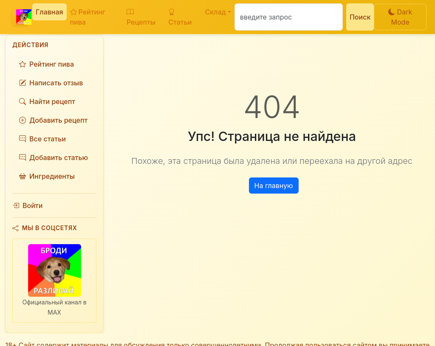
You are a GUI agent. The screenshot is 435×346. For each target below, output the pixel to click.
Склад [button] (215, 12)
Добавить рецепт (53, 120)
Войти (27, 205)
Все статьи (42, 139)
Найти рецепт (47, 101)
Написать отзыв (51, 83)
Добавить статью (53, 157)
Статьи (180, 17)
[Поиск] (288, 17)
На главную (273, 185)
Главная (49, 12)
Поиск (360, 17)
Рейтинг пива (87, 17)
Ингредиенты (47, 176)
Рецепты (141, 17)
